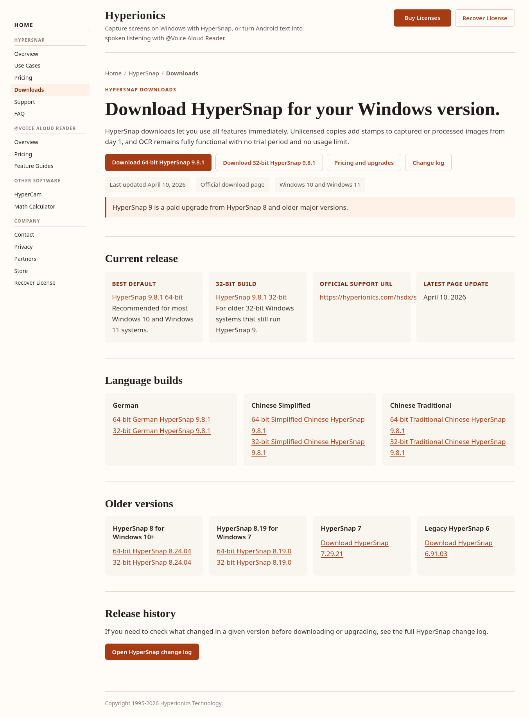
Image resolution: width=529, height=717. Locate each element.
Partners (25, 258)
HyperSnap (144, 73)
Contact (24, 234)
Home (24, 25)
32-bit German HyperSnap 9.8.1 (162, 430)
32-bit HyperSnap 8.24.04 (152, 562)
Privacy (23, 246)
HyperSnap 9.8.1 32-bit (251, 297)
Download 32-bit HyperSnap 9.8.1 (269, 162)
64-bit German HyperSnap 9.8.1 (162, 419)
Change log (428, 162)
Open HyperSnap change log (152, 652)
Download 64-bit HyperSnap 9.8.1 (158, 162)
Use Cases (27, 65)
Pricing (23, 77)
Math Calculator (35, 206)
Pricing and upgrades (364, 162)
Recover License (35, 282)
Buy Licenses (422, 17)
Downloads (29, 89)
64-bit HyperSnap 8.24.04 (152, 550)
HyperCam (28, 194)
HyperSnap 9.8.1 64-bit (147, 297)
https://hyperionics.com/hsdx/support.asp (385, 297)
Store (21, 271)
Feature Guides (34, 165)
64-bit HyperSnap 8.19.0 (254, 550)
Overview (26, 53)
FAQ (19, 113)
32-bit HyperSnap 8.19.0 (254, 562)
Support (24, 101)
